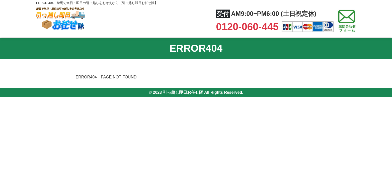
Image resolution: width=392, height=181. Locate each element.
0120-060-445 (248, 26)
